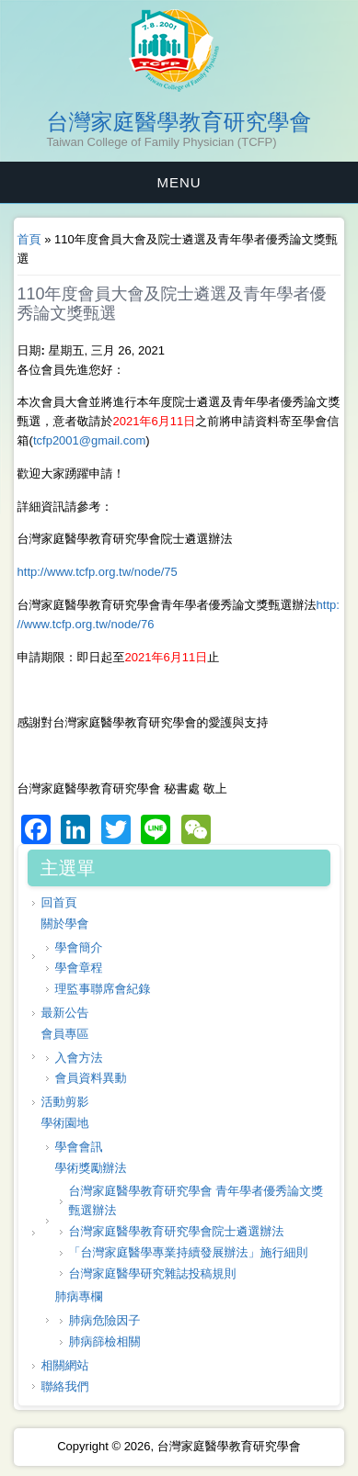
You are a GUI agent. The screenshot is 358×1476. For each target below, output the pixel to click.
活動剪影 (65, 1102)
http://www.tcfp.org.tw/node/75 (97, 572)
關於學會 (65, 923)
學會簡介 (79, 947)
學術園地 (65, 1123)
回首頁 (59, 902)
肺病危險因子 (105, 1320)
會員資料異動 (91, 1078)
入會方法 (79, 1058)
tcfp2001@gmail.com (89, 440)
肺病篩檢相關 (105, 1341)
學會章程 (79, 968)
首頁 (29, 239)
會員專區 (65, 1034)
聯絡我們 (65, 1386)
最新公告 (65, 1013)
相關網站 (65, 1365)
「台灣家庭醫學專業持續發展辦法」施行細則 (188, 1252)
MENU (178, 182)
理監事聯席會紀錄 (103, 989)
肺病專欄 (79, 1296)
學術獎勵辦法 (91, 1168)
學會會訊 (79, 1147)
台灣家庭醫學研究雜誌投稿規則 (153, 1273)
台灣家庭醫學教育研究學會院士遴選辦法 (176, 1231)
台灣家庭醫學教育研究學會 (179, 122)
